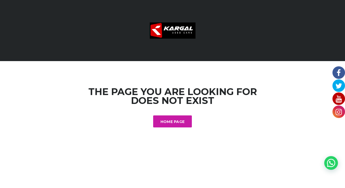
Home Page (172, 121)
